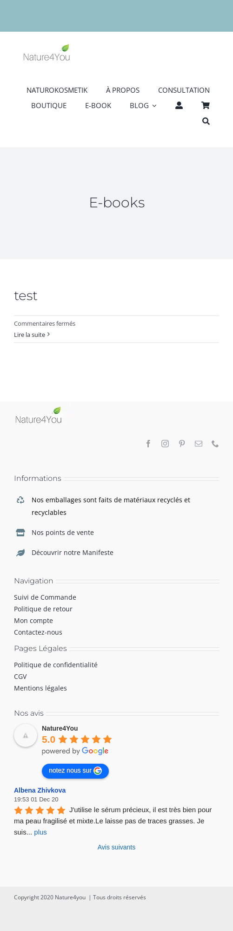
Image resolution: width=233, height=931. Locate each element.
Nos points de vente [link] (63, 532)
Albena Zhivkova (40, 790)
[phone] (215, 443)
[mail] (198, 443)
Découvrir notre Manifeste (72, 552)
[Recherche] (206, 121)
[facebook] (148, 443)
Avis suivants (116, 847)
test (26, 295)
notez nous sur (75, 771)
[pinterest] (182, 443)
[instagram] (165, 443)
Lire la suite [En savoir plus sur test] (29, 334)
